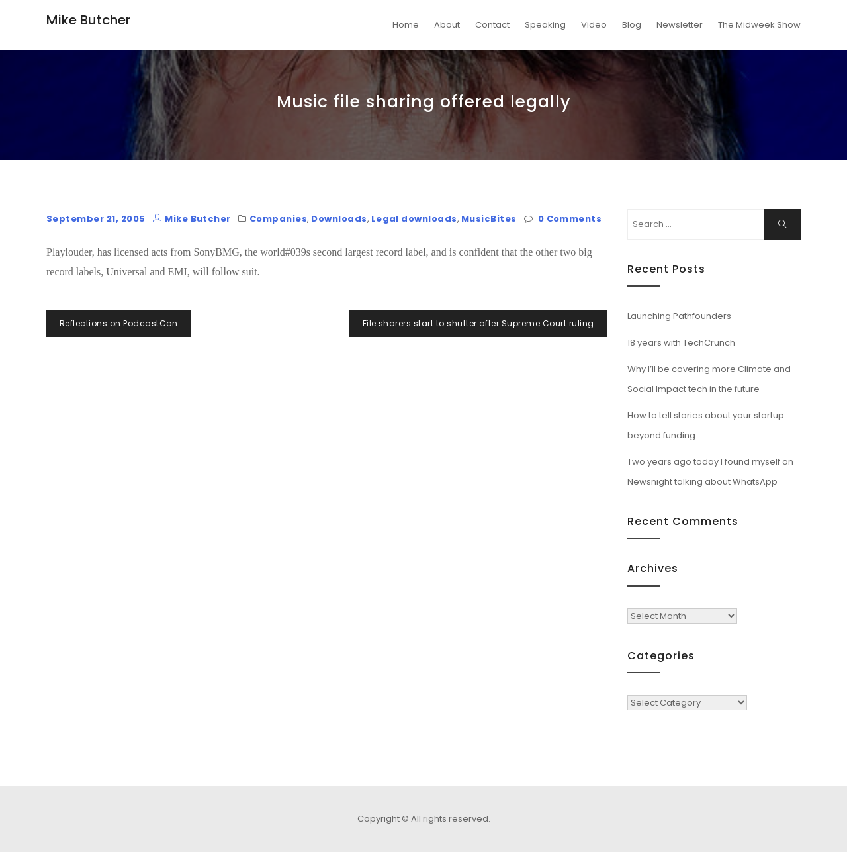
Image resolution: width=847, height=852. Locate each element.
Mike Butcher (88, 20)
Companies (278, 219)
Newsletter (679, 25)
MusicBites (489, 219)
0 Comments (570, 219)
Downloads (339, 219)
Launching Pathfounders (679, 316)
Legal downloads (414, 219)
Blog (631, 25)
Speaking (545, 25)
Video (594, 25)
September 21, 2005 (96, 219)
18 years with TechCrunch (681, 342)
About (447, 25)
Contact (492, 25)
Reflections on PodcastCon (118, 323)
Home (405, 25)
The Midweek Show (759, 25)
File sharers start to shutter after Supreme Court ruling (478, 323)
